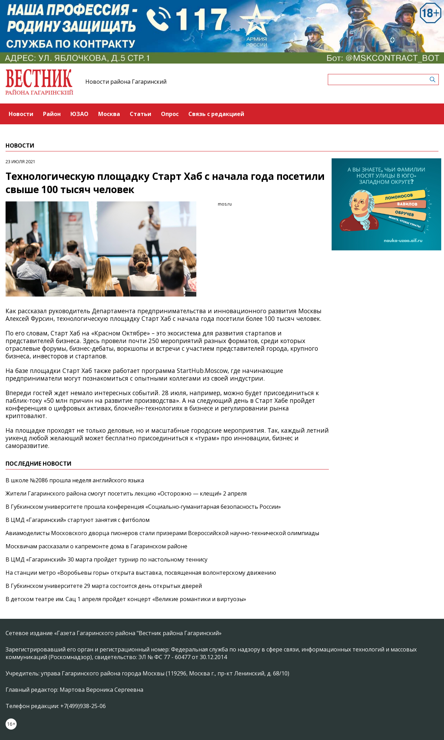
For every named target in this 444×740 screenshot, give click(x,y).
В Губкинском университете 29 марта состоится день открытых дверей (104, 586)
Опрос (170, 114)
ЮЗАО (79, 114)
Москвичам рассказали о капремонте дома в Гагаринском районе (96, 546)
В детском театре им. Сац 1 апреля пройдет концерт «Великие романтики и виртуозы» (126, 599)
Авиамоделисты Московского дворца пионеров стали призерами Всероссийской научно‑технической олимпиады (162, 533)
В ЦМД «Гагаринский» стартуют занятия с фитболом (78, 520)
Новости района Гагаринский (125, 81)
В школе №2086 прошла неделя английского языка (75, 480)
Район (52, 114)
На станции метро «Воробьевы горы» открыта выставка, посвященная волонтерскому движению (141, 572)
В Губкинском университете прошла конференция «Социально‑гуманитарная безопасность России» (143, 506)
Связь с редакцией (216, 114)
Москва (109, 114)
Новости (21, 114)
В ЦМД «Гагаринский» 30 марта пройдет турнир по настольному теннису (106, 559)
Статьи (140, 114)
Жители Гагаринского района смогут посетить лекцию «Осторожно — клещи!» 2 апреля (126, 493)
